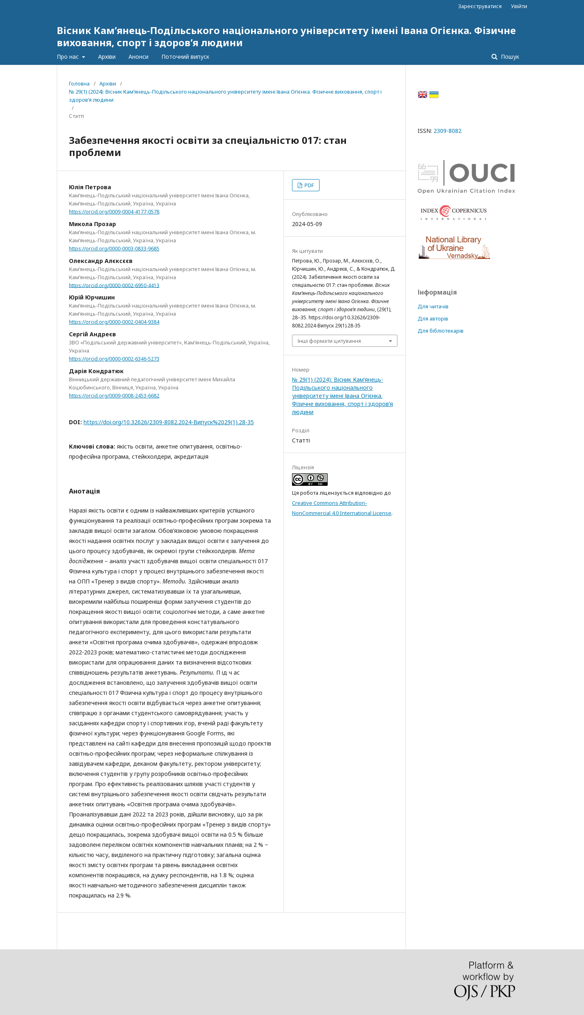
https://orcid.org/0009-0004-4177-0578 (114, 211)
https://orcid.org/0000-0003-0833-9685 (114, 248)
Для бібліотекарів (441, 330)
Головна (79, 83)
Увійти (519, 6)
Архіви (107, 56)
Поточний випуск (185, 56)
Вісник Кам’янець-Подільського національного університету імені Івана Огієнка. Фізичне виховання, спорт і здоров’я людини (286, 36)
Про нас (68, 56)
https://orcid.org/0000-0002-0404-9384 (114, 321)
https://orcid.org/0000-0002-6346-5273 (114, 358)
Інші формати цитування (329, 340)
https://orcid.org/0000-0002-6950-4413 (114, 285)
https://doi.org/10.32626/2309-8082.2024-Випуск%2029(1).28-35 (169, 422)
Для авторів (433, 318)
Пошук (509, 56)
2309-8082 (448, 131)
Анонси (138, 56)
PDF (308, 185)
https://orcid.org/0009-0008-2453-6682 (114, 395)
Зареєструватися (480, 6)
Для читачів (433, 306)
